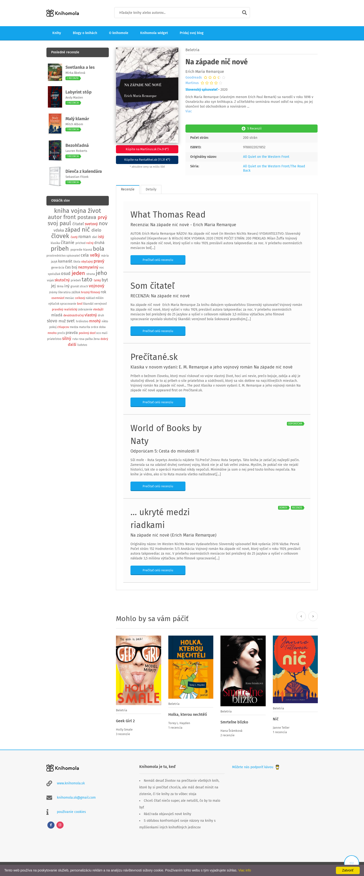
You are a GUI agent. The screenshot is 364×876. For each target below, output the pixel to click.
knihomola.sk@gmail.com (76, 797)
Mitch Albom (74, 124)
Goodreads (193, 77)
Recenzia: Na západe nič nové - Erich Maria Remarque (183, 224)
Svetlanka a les (80, 67)
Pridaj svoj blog (192, 33)
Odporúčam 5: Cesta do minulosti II (164, 450)
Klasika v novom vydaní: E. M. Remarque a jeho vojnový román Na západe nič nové (211, 366)
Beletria (192, 50)
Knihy (56, 33)
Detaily (151, 189)
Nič (276, 718)
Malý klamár (77, 118)
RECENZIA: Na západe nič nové (160, 295)
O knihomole (118, 33)
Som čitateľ (152, 285)
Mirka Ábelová (75, 73)
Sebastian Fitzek (77, 177)
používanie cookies (71, 811)
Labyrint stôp (78, 92)
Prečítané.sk (154, 356)
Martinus (192, 83)
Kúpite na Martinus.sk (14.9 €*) (147, 149)
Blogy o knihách (85, 33)
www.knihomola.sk (71, 783)
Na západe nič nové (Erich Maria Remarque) (173, 534)
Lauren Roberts (76, 151)
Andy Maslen (74, 97)
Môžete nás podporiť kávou (256, 766)
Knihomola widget (154, 33)
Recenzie (128, 189)
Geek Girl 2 (125, 720)
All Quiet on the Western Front (266, 156)
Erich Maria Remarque (204, 71)
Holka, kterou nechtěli (187, 714)
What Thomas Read (168, 214)
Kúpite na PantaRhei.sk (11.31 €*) (147, 159)
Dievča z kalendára (83, 171)
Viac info (244, 870)
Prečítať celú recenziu (158, 259)
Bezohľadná (77, 145)
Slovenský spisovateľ (201, 90)
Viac (188, 111)
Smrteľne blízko (234, 721)
